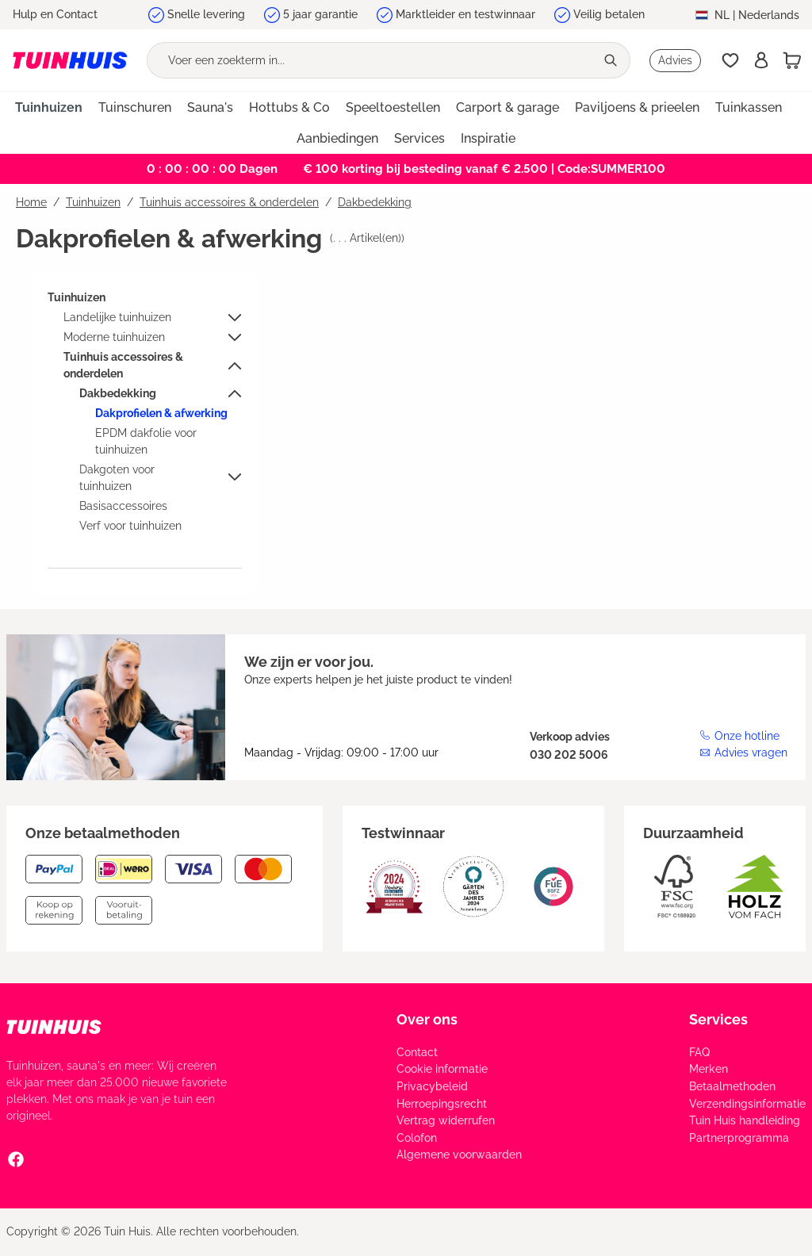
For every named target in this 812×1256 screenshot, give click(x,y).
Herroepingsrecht (441, 1103)
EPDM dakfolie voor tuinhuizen (146, 441)
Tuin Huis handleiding (744, 1120)
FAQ (699, 1052)
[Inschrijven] (761, 60)
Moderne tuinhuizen (114, 337)
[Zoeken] (612, 60)
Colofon (416, 1138)
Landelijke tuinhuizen (117, 317)
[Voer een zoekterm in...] (371, 60)
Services (718, 1019)
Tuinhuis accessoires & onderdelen (123, 365)
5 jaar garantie (320, 14)
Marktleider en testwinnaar (465, 14)
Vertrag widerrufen (445, 1120)
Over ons (427, 1019)
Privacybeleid (432, 1086)
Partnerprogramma (739, 1138)
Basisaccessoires (123, 506)
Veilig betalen (609, 14)
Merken (708, 1069)
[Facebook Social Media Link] (15, 1158)
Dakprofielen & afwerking (161, 413)
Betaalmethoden (732, 1086)
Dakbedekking (117, 393)
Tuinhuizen (76, 297)
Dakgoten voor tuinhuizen (117, 477)
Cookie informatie (442, 1069)
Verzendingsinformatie (747, 1103)
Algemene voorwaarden (459, 1154)
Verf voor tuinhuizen (130, 525)
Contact (417, 1052)
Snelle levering (206, 14)
